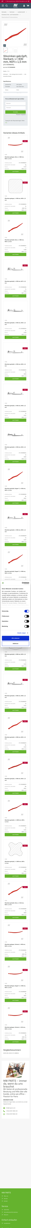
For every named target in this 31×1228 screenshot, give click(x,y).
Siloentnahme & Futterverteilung (9, 17)
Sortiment (12, 12)
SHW (6, 154)
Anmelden (15, 112)
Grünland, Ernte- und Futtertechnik (10, 14)
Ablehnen (15, 643)
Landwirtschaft (21, 12)
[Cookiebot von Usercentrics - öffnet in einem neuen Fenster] (22, 583)
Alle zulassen (15, 638)
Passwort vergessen (21, 114)
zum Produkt (15, 171)
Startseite (4, 12)
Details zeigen (21, 633)
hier (6, 122)
